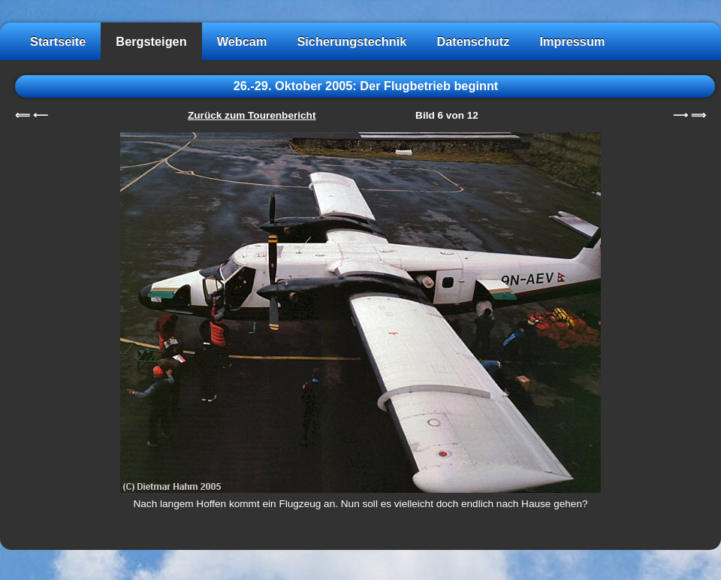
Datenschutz (472, 41)
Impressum (572, 41)
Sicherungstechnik (351, 41)
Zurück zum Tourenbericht (251, 115)
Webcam (242, 41)
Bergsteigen (151, 41)
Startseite (58, 41)
